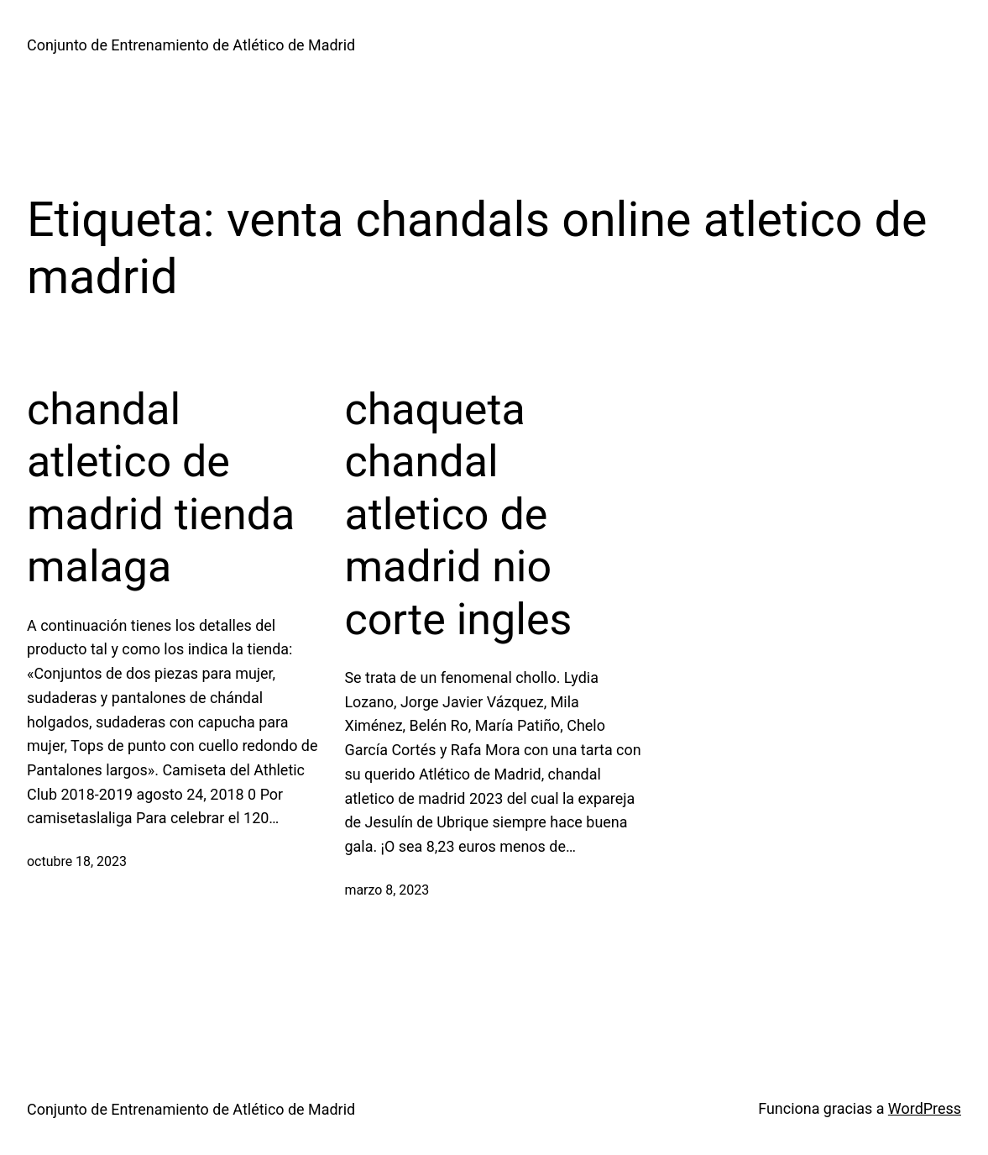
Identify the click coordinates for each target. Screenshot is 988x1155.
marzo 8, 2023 (386, 890)
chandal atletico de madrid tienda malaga (161, 488)
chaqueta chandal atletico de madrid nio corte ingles (458, 514)
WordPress (924, 1108)
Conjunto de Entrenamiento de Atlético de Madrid (191, 45)
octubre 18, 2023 (77, 861)
